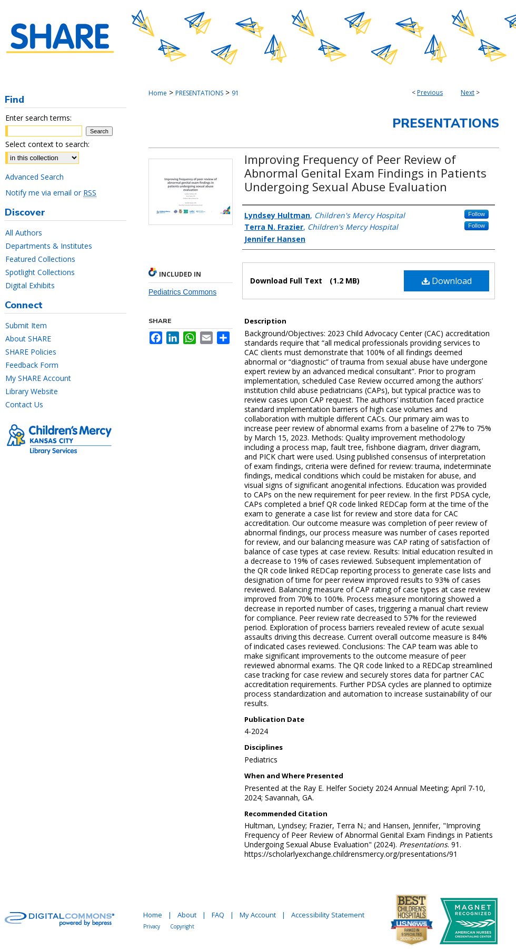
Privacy (151, 926)
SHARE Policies (30, 352)
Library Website (31, 391)
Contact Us (24, 404)
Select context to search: (47, 144)
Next (467, 92)
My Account (258, 914)
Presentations (445, 123)
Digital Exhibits (30, 285)
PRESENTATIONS (199, 93)
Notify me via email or (50, 193)
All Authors (23, 233)
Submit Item (26, 325)
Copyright (182, 926)
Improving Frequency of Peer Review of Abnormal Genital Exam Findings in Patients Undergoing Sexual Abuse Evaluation (365, 172)
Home (157, 93)
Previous (430, 92)
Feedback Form (31, 365)
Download (447, 281)
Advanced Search (34, 177)
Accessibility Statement (327, 914)
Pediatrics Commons (182, 292)
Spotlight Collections (40, 272)
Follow (476, 214)
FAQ (218, 914)
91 (235, 93)
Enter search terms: (38, 118)
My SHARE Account (38, 378)
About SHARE (28, 339)
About (186, 914)
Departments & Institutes (48, 246)
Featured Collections (40, 259)
